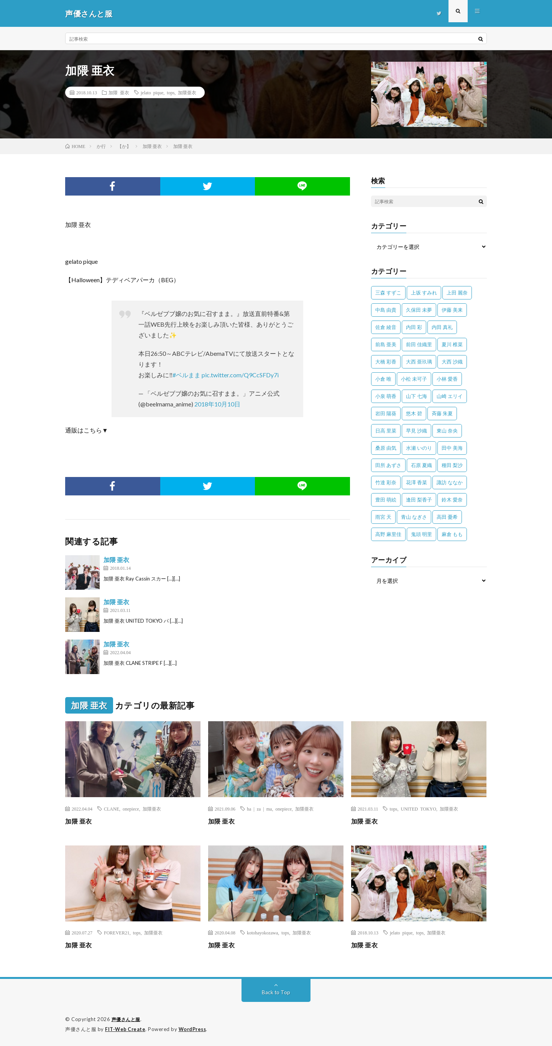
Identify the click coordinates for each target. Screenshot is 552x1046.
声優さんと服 (127, 1019)
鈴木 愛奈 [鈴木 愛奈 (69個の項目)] (452, 500)
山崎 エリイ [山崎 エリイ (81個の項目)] (450, 396)
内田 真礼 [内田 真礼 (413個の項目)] (442, 327)
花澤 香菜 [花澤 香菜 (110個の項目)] (416, 482)
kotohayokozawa (262, 932)
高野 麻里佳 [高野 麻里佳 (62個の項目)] (388, 534)
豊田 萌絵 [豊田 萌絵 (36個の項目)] (385, 500)
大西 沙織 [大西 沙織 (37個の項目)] (452, 362)
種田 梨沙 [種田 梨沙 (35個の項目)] (452, 465)
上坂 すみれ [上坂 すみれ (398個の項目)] (424, 292)
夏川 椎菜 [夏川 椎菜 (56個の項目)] (452, 344)
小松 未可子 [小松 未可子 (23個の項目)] (414, 379)
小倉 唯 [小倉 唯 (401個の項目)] (383, 379)
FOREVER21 (117, 932)
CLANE (111, 808)
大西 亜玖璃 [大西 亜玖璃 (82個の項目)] (419, 362)
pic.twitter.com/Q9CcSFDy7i (240, 374)
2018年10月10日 (217, 404)
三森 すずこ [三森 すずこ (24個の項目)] (388, 292)
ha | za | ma (259, 808)
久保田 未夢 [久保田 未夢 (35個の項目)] (419, 310)
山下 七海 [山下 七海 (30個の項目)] (416, 396)
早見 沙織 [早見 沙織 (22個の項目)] (416, 431)
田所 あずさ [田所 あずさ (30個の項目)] (388, 465)
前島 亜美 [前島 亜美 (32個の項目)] (385, 344)
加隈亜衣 (187, 92)
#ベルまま (186, 374)
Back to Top (276, 992)
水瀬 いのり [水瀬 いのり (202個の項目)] (419, 448)
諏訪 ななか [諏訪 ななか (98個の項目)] (450, 482)
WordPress (194, 1029)
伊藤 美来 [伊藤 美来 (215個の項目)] (452, 310)
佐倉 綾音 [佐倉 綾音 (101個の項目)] (385, 327)
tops (170, 92)
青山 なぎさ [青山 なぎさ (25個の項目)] (414, 517)
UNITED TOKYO (418, 808)
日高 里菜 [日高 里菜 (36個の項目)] (385, 431)
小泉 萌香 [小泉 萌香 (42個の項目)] (385, 396)
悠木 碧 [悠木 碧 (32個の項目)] (414, 413)
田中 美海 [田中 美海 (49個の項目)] (452, 448)
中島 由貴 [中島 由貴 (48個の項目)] (385, 310)
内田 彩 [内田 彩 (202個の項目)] (414, 327)
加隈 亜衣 (118, 92)
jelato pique (152, 92)
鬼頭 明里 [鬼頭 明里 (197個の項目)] (421, 534)
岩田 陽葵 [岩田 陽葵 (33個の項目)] (385, 413)
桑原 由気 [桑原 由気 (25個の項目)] (385, 448)
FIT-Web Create (125, 1029)
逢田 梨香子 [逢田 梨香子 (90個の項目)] (419, 500)
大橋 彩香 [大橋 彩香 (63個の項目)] (385, 362)
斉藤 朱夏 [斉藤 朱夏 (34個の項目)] (442, 413)
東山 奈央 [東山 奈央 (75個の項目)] (447, 431)
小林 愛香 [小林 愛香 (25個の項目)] (447, 379)
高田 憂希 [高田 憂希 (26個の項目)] (447, 517)
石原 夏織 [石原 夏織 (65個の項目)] (421, 465)
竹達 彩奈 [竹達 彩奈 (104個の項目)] (385, 482)
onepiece (131, 808)
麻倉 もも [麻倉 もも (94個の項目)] (452, 534)
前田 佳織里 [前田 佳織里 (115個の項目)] (419, 344)
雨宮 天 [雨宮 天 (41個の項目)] (383, 517)
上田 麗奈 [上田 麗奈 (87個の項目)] (457, 292)
